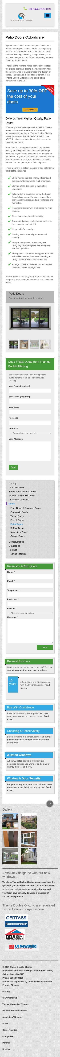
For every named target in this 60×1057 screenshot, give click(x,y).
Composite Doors (19, 512)
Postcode (13, 418)
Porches (13, 550)
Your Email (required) (19, 396)
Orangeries (14, 546)
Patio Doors (16, 524)
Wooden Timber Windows (21, 495)
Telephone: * (13, 590)
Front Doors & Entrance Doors (25, 508)
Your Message (16, 439)
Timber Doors (17, 516)
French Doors (17, 520)
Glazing (12, 483)
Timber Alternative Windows (22, 491)
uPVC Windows (16, 487)
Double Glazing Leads (13, 981)
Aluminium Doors (19, 532)
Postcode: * (13, 599)
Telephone (14, 407)
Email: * (11, 581)
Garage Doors (17, 536)
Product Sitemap (10, 985)
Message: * (12, 617)
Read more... (26, 767)
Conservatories (16, 542)
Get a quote (30, 110)
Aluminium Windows (19, 499)
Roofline (6, 1049)
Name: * (11, 572)
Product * (13, 428)
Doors (11, 503)
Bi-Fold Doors (17, 528)
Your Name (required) (19, 386)
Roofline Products (18, 554)
